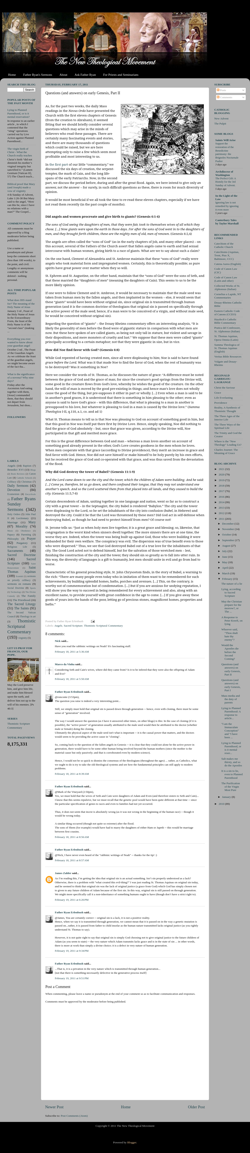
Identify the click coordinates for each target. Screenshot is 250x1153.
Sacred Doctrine (21, 555)
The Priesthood (21, 600)
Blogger (131, 1142)
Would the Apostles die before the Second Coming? (230, 652)
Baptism (27, 465)
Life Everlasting (223, 397)
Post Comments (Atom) (74, 1115)
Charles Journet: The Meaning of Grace (226, 451)
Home (12, 74)
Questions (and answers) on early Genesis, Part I (231, 685)
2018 (222, 485)
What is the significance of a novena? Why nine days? (21, 377)
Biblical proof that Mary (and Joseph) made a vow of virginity (21, 187)
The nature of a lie (231, 583)
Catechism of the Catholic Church (223, 245)
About (63, 74)
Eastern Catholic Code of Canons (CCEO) (227, 312)
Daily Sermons (17, 486)
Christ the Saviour (224, 387)
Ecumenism (13, 494)
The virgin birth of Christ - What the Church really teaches (19, 152)
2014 (222, 502)
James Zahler (63, 873)
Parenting (26, 534)
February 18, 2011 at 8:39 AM (72, 773)
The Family (28, 595)
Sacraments (15, 551)
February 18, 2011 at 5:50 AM (72, 679)
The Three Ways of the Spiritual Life (227, 426)
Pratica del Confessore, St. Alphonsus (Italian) (227, 329)
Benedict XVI (15, 469)
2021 (222, 469)
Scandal (19, 576)
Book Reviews (18, 473)
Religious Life (17, 546)
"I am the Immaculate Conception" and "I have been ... (230, 730)
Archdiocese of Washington (224, 173)
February (227, 578)
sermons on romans (19, 583)
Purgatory (22, 542)
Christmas (26, 481)
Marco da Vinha (65, 664)
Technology (16, 592)
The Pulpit (220, 123)
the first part (58, 164)
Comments (224, 97)
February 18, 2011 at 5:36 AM (72, 651)
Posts (221, 90)
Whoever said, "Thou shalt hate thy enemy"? (229, 634)
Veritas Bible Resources (227, 356)
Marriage (12, 522)
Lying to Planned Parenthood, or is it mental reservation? (18, 113)
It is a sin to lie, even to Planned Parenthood (232, 774)
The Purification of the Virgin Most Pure (230, 787)
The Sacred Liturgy (21, 604)
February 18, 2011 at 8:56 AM (72, 837)
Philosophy (13, 538)
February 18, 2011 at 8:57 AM (72, 860)
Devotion (13, 490)
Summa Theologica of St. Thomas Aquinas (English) (226, 348)
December (228, 523)
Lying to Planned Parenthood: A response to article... (231, 713)
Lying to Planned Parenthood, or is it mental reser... (231, 748)
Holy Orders (13, 514)
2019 (222, 480)
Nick (58, 641)
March (226, 573)
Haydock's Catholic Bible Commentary (225, 321)
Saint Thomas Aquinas (21, 570)
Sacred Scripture (73, 625)
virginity (22, 637)
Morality (22, 526)
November (228, 529)
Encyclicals (30, 494)
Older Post (196, 1107)
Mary (32, 522)
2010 (222, 803)
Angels (58, 625)
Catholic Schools (24, 477)
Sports (33, 588)
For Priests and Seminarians (120, 74)
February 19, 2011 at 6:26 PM (72, 899)
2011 (222, 518)
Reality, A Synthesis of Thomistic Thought (227, 409)
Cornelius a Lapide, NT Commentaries (227, 296)
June (225, 556)
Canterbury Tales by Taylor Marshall (227, 222)
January (227, 796)
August (226, 545)
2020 (222, 474)
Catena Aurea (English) (227, 264)
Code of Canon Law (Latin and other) (225, 279)
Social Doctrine (15, 587)
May (225, 562)
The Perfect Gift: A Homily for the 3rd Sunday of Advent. (225, 182)
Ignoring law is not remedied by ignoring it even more (226, 206)
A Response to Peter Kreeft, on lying (232, 621)
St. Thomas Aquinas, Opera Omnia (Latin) (226, 338)
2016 (222, 496)
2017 (222, 491)
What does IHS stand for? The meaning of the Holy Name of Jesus (21, 303)
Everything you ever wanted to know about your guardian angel (20, 342)
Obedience (25, 530)
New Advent (221, 118)
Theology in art (28, 616)
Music (10, 530)
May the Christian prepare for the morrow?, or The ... (231, 606)
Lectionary (22, 518)
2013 (222, 507)
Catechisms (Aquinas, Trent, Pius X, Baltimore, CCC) (226, 255)
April (225, 567)
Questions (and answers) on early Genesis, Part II (231, 669)
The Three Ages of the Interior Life (226, 418)
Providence (220, 402)
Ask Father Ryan (85, 74)
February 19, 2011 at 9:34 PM (72, 950)
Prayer (31, 539)
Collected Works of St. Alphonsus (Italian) (227, 287)
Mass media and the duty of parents (230, 699)
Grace (217, 392)
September (228, 540)
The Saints (21, 608)
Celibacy (11, 481)
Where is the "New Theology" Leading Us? (227, 443)
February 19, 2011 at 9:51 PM (72, 978)
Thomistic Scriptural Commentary (103, 625)
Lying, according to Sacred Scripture (231, 592)
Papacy (11, 534)
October (227, 534)
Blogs (33, 470)
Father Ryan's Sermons (37, 74)
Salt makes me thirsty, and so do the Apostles (231, 762)
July (225, 551)
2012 (222, 513)
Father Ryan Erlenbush (69, 691)
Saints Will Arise (225, 140)
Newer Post (54, 1107)
